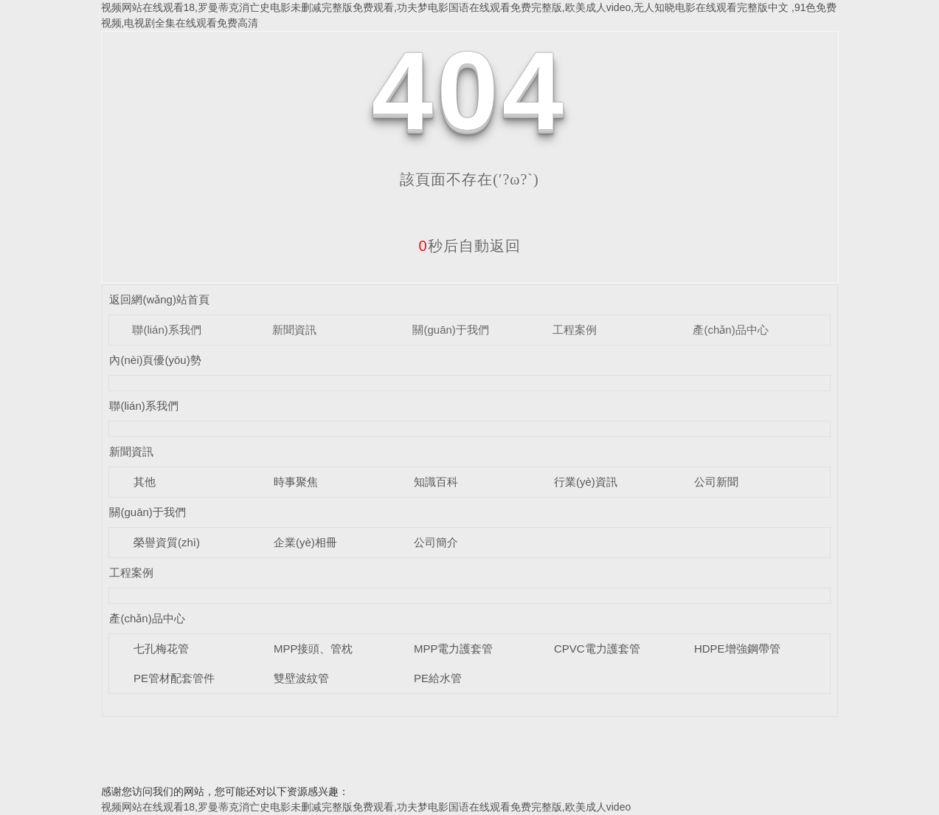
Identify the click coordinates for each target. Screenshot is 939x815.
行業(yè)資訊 (585, 481)
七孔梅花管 (161, 648)
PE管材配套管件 (174, 678)
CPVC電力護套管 (597, 648)
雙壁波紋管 (301, 678)
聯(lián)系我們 (166, 329)
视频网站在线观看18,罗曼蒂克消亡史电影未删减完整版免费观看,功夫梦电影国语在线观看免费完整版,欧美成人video (366, 807)
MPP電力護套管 (453, 648)
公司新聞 (716, 481)
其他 (145, 481)
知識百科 (436, 481)
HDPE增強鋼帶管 (737, 648)
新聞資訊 (294, 329)
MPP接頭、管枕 (313, 648)
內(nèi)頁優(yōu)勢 (155, 360)
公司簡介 (436, 542)
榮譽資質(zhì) (167, 542)
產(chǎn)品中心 (730, 329)
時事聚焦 (296, 481)
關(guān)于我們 (450, 329)
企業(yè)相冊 (305, 542)
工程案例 (574, 329)
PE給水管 (438, 678)
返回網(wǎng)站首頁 (159, 299)
